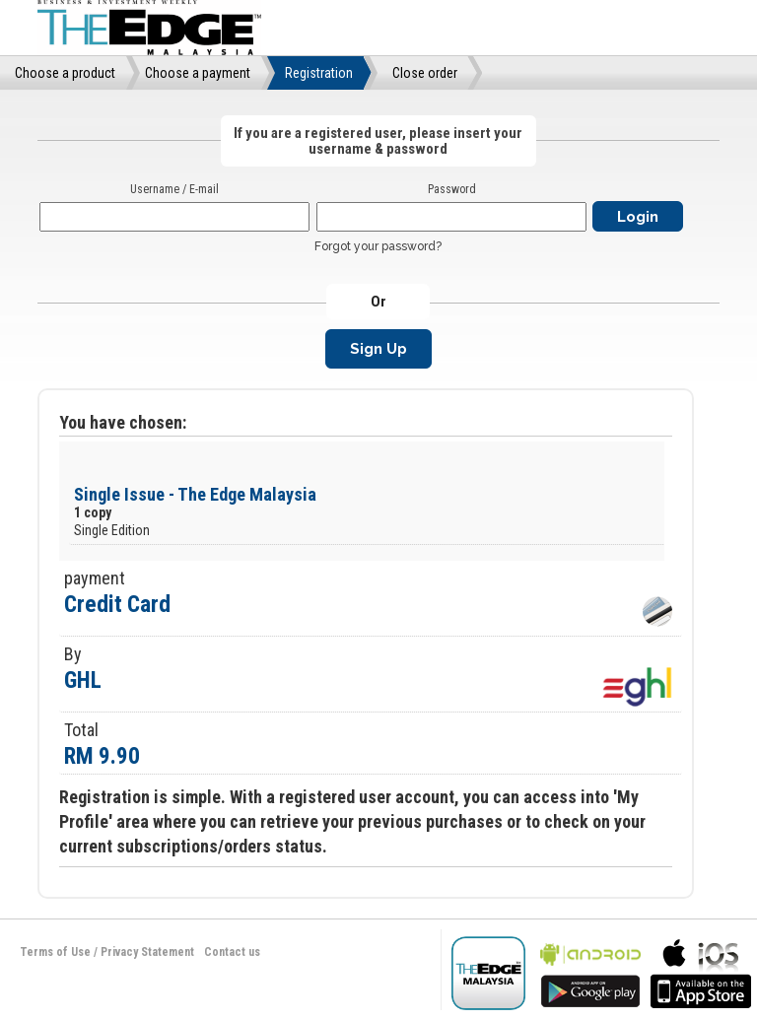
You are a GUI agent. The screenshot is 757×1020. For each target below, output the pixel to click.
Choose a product (65, 73)
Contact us (232, 952)
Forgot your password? (378, 246)
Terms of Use (55, 952)
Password (452, 189)
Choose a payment (197, 73)
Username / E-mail (174, 189)
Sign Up (378, 349)
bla (590, 971)
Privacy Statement (147, 952)
